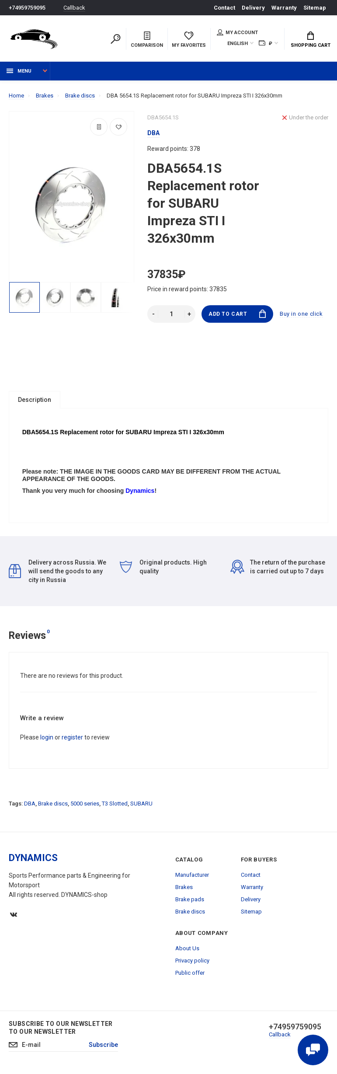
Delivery (253, 7)
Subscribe (103, 1045)
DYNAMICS (33, 858)
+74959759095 (27, 7)
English (237, 43)
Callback (74, 7)
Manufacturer (192, 875)
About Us (187, 948)
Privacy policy (192, 961)
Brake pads (189, 899)
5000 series (84, 804)
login (46, 737)
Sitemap (314, 7)
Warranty (284, 7)
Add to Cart (237, 314)
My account (237, 32)
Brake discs (53, 804)
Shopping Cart (310, 39)
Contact (224, 7)
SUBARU (141, 804)
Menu (19, 71)
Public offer (190, 973)
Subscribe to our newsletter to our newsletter (61, 1028)
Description (34, 399)
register (72, 737)
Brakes (184, 887)
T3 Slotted (115, 804)
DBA (29, 804)
